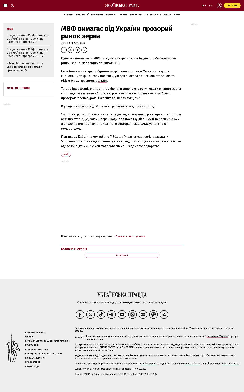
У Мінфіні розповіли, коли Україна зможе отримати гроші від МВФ (25, 67)
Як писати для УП (35, 358)
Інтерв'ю (110, 14)
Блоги (167, 14)
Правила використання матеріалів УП (47, 341)
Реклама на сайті (35, 332)
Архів (177, 14)
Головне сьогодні (74, 249)
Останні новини (18, 88)
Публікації (82, 14)
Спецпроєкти (152, 14)
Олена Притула (192, 363)
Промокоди (32, 366)
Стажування (32, 362)
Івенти (123, 14)
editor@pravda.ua (230, 363)
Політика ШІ (32, 345)
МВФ (66, 154)
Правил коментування (130, 236)
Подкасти (135, 14)
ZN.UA (102, 81)
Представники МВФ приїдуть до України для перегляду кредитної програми (27, 38)
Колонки (97, 14)
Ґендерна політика (36, 349)
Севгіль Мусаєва (149, 363)
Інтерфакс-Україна (217, 336)
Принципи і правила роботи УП (44, 353)
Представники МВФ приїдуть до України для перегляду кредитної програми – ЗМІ (27, 53)
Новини (68, 14)
